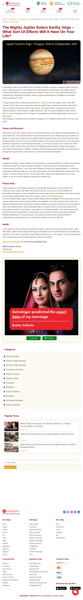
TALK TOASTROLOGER (9, 11)
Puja (57, 524)
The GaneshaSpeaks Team (13, 252)
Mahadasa (10, 396)
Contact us (6, 566)
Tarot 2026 (33, 574)
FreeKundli (75, 11)
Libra (4, 541)
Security (5, 583)
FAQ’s (4, 571)
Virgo (19, 166)
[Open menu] (3, 4)
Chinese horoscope (36, 552)
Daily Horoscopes (35, 535)
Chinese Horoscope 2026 (38, 583)
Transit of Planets (12, 391)
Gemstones (60, 527)
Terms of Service (8, 577)
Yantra (58, 529)
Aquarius (5, 552)
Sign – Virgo (41, 103)
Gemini (4, 529)
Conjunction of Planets (14, 369)
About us (5, 563)
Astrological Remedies (14, 400)
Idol (57, 535)
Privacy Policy (7, 574)
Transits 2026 (34, 566)
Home (4, 19)
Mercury (5, 113)
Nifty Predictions (34, 532)
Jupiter (30, 133)
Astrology (23, 19)
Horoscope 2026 (35, 563)
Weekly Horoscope (35, 538)
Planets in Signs (12, 378)
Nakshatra (10, 387)
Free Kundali (33, 524)
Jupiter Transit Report (50, 196)
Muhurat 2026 (34, 569)
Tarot (31, 554)
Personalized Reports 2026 (38, 571)
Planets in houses (13, 374)
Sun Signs (6, 520)
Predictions (13, 19)
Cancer (4, 532)
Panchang (32, 527)
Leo (3, 535)
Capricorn (5, 549)
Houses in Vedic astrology (16, 365)
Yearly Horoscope (35, 543)
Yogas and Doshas (13, 405)
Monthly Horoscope (36, 541)
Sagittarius (6, 546)
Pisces (4, 554)
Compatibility (33, 546)
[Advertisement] (41, 490)
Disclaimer (6, 585)
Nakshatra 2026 (34, 580)
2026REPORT (43, 11)
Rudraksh (59, 532)
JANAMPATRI (27, 11)
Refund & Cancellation (10, 580)
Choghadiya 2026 (35, 585)
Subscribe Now (10, 467)
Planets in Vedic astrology (16, 361)
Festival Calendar (35, 529)
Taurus (4, 527)
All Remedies (60, 538)
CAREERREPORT (59, 11)
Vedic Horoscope (12, 356)
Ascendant (10, 383)
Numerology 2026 (35, 577)
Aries (4, 524)
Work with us (6, 569)
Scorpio (5, 543)
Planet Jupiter (49, 93)
